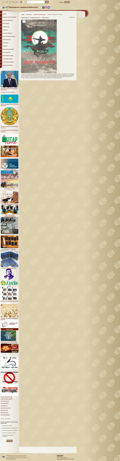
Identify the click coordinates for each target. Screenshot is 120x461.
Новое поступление (8, 65)
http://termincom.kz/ (6, 408)
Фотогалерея (6, 23)
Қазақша (61, 2)
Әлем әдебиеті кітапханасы (9, 267)
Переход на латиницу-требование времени (9, 318)
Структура (5, 30)
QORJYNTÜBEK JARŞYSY (6, 399)
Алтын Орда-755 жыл (9, 188)
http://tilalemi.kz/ (5, 401)
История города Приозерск (9, 17)
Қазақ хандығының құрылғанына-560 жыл (9, 215)
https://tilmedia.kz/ (5, 414)
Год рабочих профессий (9, 168)
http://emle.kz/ (4, 410)
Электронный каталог (8, 62)
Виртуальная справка (8, 55)
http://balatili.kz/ (5, 403)
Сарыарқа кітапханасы (9, 248)
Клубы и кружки (7, 39)
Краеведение (6, 26)
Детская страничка (7, 33)
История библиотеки (8, 20)
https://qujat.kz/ (4, 412)
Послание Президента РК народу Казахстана (9, 88)
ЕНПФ (9, 285)
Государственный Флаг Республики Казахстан (9, 104)
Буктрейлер (5, 42)
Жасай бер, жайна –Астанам (40, 14)
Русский (67, 2)
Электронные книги (8, 58)
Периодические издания (9, 36)
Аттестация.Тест (7, 52)
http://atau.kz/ (4, 405)
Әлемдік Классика (9, 234)
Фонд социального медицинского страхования (9, 342)
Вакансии (5, 46)
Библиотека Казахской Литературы (9, 300)
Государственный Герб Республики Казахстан (9, 126)
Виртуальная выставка (8, 49)
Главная (22, 14)
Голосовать (9, 440)
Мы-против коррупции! (9, 396)
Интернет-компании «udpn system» (65, 459)
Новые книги (29, 14)
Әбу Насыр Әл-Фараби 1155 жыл (9, 203)
